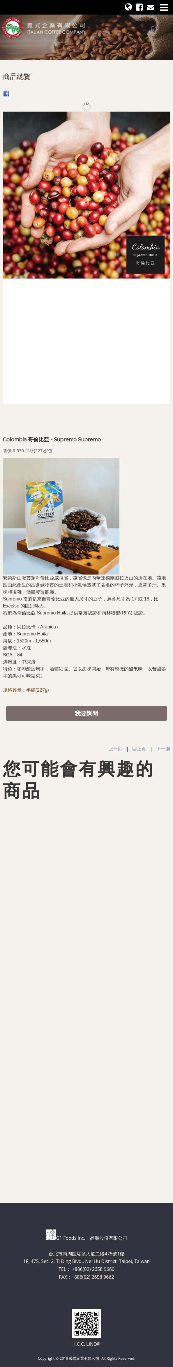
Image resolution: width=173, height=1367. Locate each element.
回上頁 (139, 749)
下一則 (163, 749)
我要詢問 (86, 713)
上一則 (116, 749)
